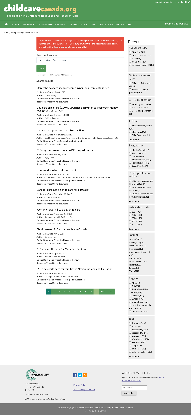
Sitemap (129, 407)
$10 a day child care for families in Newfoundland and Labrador (74, 268)
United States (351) (140, 311)
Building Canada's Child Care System (115, 24)
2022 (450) (137, 224)
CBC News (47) (139, 132)
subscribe (167, 2)
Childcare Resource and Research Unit (92, 407)
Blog (93, 24)
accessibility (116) (140, 332)
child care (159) (139, 348)
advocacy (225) (139, 336)
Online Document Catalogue (51, 24)
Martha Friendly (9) (140, 150)
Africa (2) (136, 283)
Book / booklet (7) (137, 245)
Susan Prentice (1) (140, 166)
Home (6, 24)
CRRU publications (78, 24)
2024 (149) (137, 218)
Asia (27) (136, 286)
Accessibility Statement (84, 389)
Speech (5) (134, 268)
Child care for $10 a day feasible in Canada (61, 229)
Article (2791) (135, 239)
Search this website (176, 23)
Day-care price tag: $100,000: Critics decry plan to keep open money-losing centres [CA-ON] (77, 109)
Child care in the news (70, 98)
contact (158, 2)
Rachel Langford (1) (140, 162)
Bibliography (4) (136, 242)
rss (175, 2)
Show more (134, 139)
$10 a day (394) (139, 323)
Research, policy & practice (72, 141)
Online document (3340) (143, 65)
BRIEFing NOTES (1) (141, 104)
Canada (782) (138, 295)
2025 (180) (137, 215)
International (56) (139, 302)
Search (41, 68)
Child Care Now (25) (141, 135)
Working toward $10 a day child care (58, 209)
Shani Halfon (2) (139, 153)
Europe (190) (138, 298)
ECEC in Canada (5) (140, 107)
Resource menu (61, 47)
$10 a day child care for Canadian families (61, 249)
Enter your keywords (46, 55)
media (180, 2)
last (111, 291)
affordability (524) (140, 339)
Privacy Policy (79, 385)
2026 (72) (136, 211)
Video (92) (134, 271)
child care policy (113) (142, 352)
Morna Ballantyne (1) (141, 159)
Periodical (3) (135, 258)
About (15, 24)
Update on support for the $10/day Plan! (60, 130)
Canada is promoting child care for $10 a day (62, 189)
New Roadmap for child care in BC (56, 169)
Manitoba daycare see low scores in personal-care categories (72, 87)
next (103, 291)
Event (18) (136, 58)
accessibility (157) (140, 329)
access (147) (137, 326)
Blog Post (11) (138, 52)
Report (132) (135, 264)
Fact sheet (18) (136, 248)
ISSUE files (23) (139, 61)
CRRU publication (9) (141, 55)
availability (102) (139, 342)
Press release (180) (138, 261)
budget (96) (137, 345)
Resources (28, 24)
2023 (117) (137, 221)
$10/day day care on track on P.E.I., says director (64, 150)
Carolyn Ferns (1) (139, 156)
